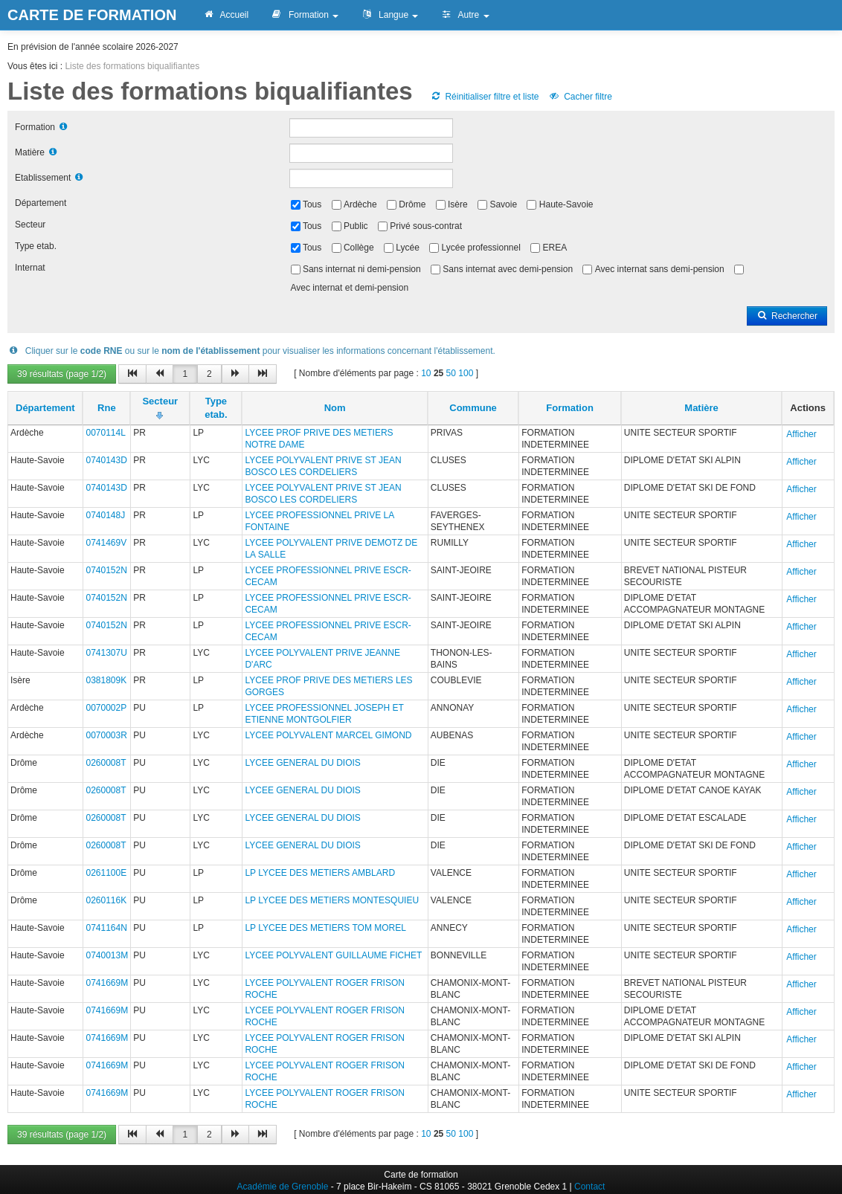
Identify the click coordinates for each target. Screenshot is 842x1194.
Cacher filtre (580, 96)
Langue (389, 15)
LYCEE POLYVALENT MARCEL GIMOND (328, 735)
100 (465, 373)
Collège (359, 247)
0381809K (106, 680)
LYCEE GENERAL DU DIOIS (302, 763)
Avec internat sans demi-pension (659, 269)
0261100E (106, 873)
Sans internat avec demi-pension (508, 269)
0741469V (106, 543)
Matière (30, 152)
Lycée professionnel (481, 247)
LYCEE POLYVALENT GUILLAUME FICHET (333, 955)
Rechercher (786, 316)
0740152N (106, 570)
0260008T (106, 763)
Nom (335, 407)
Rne (106, 407)
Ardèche (360, 204)
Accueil (225, 15)
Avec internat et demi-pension (350, 288)
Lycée (408, 247)
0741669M (107, 983)
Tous (312, 204)
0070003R (106, 735)
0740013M (107, 955)
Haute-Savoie (566, 204)
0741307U (106, 653)
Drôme (412, 204)
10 (426, 373)
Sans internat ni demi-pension (362, 269)
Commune (473, 407)
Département (40, 203)
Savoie (503, 204)
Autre (464, 15)
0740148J (105, 515)
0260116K (106, 900)
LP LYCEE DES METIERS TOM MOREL (325, 928)
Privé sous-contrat (426, 226)
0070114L (105, 432)
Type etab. (36, 246)
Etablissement (43, 177)
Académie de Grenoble (283, 1186)
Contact (589, 1186)
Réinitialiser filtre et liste (484, 96)
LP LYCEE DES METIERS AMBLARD (320, 873)
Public (356, 226)
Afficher (801, 434)
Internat (30, 267)
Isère (458, 204)
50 (451, 373)
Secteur (30, 224)
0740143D (106, 460)
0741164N (106, 928)
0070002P (106, 708)
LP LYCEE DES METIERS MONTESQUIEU (332, 900)
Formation (304, 15)
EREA (555, 247)
